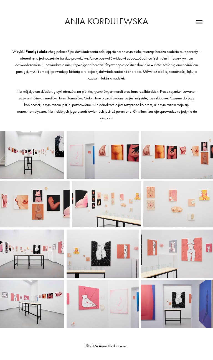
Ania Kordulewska (106, 21)
